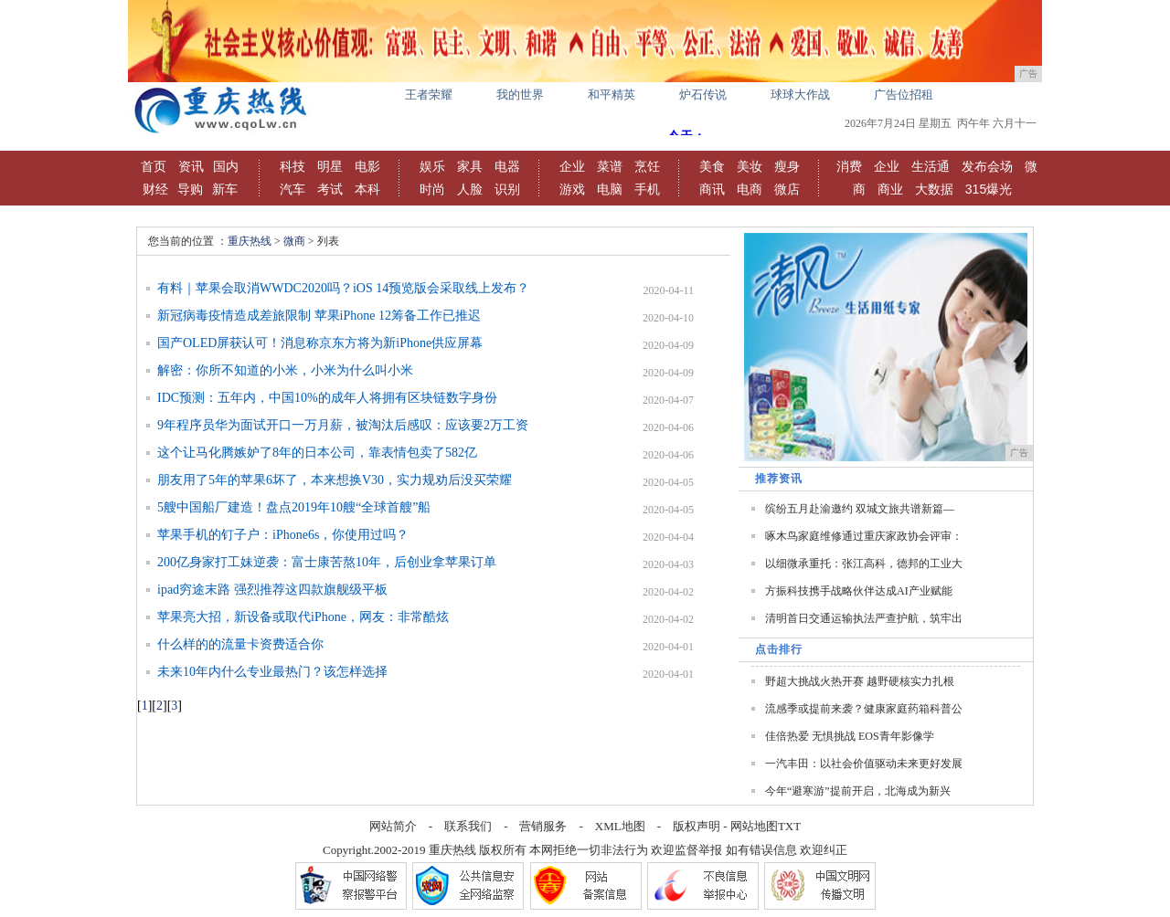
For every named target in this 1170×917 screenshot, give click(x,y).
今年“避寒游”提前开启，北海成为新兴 (858, 791)
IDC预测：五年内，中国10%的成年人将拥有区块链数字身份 (327, 398)
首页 (153, 166)
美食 (712, 166)
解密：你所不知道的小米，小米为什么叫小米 (285, 370)
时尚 (432, 189)
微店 (787, 189)
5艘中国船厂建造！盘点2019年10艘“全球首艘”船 (294, 507)
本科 (367, 189)
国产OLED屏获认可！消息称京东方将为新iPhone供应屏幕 (320, 343)
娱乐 (432, 166)
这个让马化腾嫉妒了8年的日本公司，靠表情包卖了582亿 (317, 452)
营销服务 (543, 826)
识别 (507, 189)
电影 (367, 166)
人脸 (470, 189)
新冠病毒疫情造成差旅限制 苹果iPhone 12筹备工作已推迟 (319, 315)
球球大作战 (800, 94)
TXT (789, 826)
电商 (749, 189)
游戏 (572, 189)
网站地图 (754, 826)
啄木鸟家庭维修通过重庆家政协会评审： (864, 536)
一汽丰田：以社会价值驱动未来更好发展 (864, 763)
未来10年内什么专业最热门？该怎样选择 (272, 672)
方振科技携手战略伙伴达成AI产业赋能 (858, 591)
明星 (330, 166)
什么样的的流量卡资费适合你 (240, 644)
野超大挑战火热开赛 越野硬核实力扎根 (859, 681)
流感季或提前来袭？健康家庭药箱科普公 (864, 708)
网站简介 (393, 826)
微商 (294, 241)
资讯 (191, 166)
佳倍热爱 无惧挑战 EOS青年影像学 (849, 736)
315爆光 (988, 189)
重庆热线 (249, 241)
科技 (292, 166)
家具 (470, 166)
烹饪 (647, 166)
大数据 (934, 189)
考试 (330, 189)
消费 (849, 166)
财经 (155, 189)
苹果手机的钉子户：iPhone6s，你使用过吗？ (283, 535)
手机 (647, 189)
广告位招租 (903, 94)
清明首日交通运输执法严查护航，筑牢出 (864, 618)
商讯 (712, 189)
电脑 (609, 189)
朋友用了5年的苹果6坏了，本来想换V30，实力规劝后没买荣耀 (334, 480)
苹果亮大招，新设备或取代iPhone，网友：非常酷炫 (303, 617)
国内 (226, 166)
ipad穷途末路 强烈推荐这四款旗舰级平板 (272, 589)
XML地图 (620, 826)
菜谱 (609, 166)
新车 (225, 189)
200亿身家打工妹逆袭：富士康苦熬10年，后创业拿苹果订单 (326, 562)
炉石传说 (703, 94)
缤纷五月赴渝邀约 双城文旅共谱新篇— (859, 508)
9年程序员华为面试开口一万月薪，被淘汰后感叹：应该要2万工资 (342, 425)
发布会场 (987, 166)
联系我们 (468, 826)
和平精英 (611, 94)
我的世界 (520, 94)
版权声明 (696, 826)
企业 (572, 166)
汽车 (292, 189)
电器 (507, 166)
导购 (190, 189)
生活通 (930, 166)
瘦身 (787, 166)
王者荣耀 (428, 94)
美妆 (749, 166)
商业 (890, 189)
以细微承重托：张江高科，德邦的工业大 (864, 563)
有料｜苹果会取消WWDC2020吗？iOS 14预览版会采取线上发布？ (343, 288)
